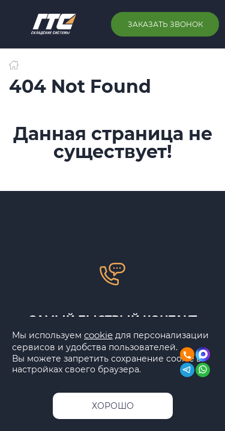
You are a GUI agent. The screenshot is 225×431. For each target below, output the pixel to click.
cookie (98, 335)
